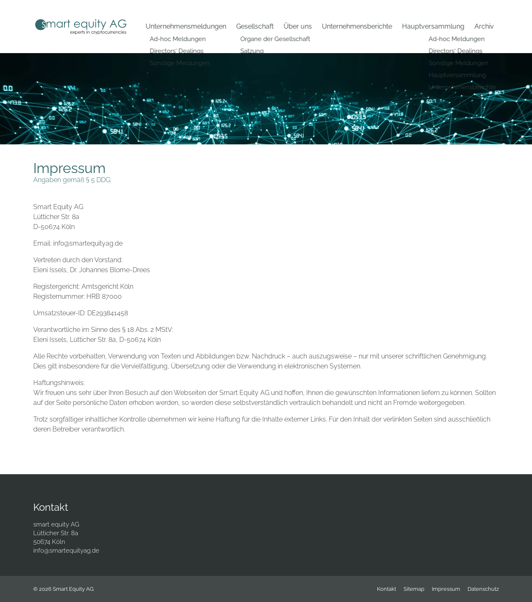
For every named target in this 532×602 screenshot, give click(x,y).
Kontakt (386, 589)
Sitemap (414, 589)
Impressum (446, 589)
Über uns (297, 26)
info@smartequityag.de (66, 550)
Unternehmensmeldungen (185, 26)
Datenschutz (483, 589)
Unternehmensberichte (357, 26)
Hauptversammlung (433, 26)
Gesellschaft (254, 26)
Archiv (484, 26)
